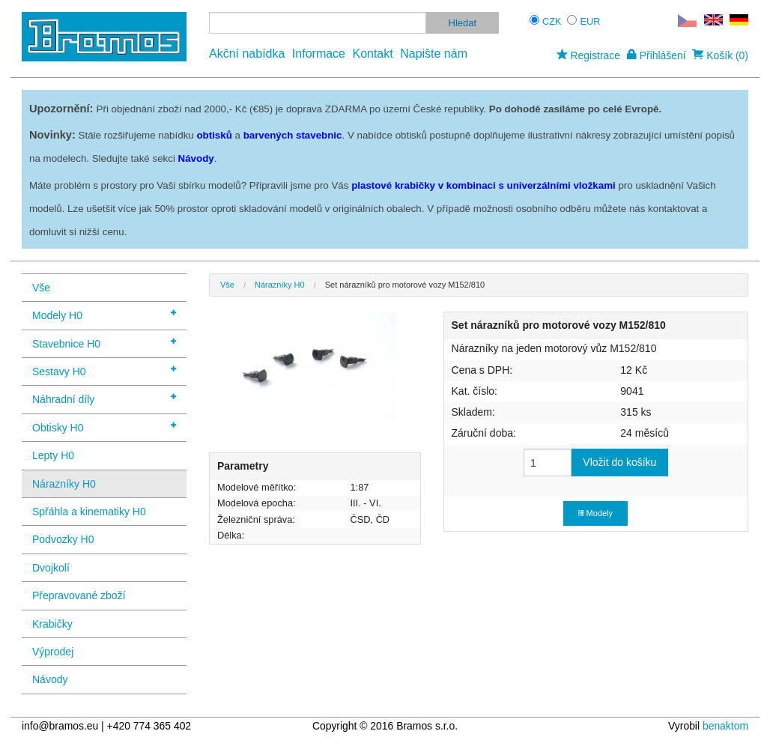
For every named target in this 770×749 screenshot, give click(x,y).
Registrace (588, 55)
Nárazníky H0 (64, 484)
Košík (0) (720, 55)
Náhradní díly (104, 398)
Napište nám (433, 53)
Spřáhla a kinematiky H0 (89, 512)
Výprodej (52, 652)
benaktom (725, 726)
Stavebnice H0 (104, 343)
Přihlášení (656, 55)
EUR (590, 21)
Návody (49, 679)
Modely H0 (104, 314)
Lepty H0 (53, 455)
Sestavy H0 (104, 370)
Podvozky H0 (63, 539)
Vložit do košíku (619, 462)
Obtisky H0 (104, 426)
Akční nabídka (247, 53)
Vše (41, 288)
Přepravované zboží (79, 595)
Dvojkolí (51, 568)
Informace (318, 53)
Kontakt (372, 53)
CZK (552, 21)
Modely (595, 513)
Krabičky (52, 624)
